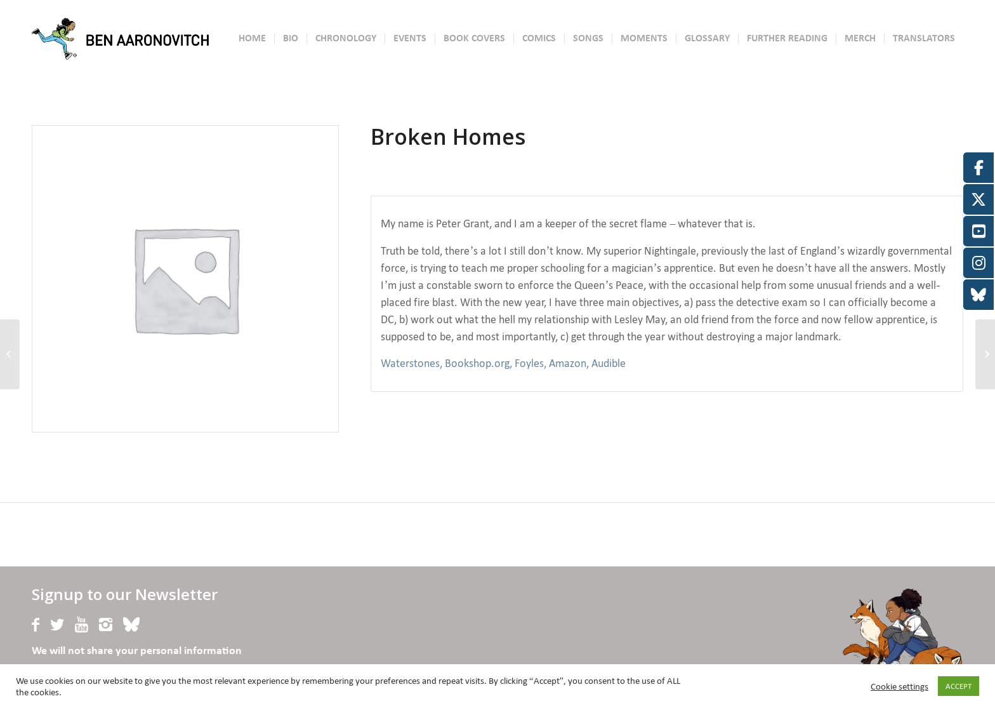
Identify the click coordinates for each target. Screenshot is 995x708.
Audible (608, 363)
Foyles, (530, 363)
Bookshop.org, (478, 363)
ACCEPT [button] (959, 686)
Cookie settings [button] (899, 686)
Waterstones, (411, 363)
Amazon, (569, 363)
